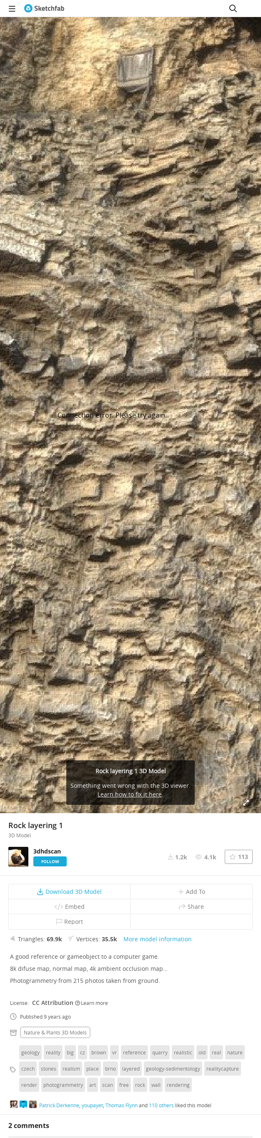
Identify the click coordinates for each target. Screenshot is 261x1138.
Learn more (91, 1002)
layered (131, 1068)
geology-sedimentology (173, 1068)
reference (134, 1052)
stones (48, 1068)
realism (71, 1068)
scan (107, 1084)
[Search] (233, 8)
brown (98, 1052)
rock (140, 1084)
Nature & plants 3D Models (55, 1032)
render (29, 1084)
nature (235, 1052)
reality (53, 1052)
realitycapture (222, 1068)
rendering (178, 1084)
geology (30, 1052)
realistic (183, 1052)
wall (156, 1084)
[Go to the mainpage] (44, 8)
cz (82, 1052)
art (92, 1084)
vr (114, 1052)
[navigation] (12, 8)
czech (28, 1068)
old (202, 1052)
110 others (161, 1105)
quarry (160, 1052)
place (92, 1068)
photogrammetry (63, 1084)
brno (110, 1068)
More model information (157, 939)
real (216, 1052)
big (70, 1052)
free (124, 1084)
